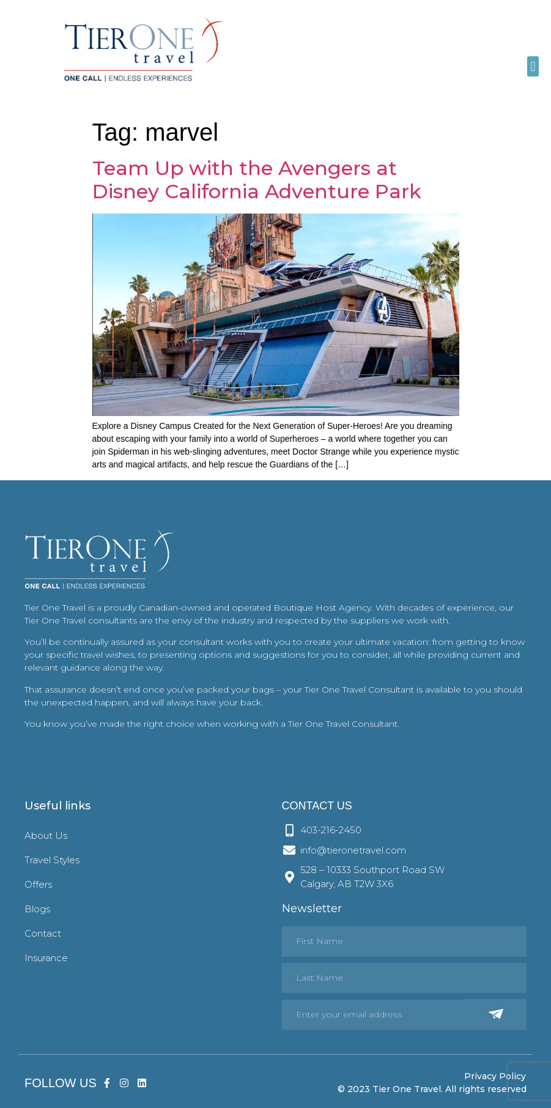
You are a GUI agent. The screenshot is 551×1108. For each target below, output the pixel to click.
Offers (38, 884)
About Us (45, 835)
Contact (42, 933)
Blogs (37, 909)
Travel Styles (52, 860)
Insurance (46, 958)
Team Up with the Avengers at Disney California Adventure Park (256, 179)
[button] (533, 66)
